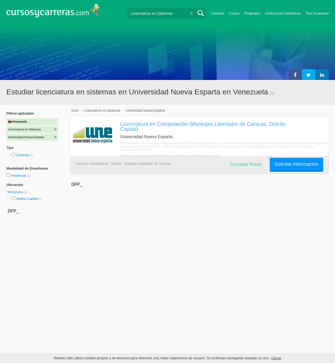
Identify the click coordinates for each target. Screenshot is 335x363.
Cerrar (276, 358)
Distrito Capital (26, 199)
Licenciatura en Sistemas (102, 110)
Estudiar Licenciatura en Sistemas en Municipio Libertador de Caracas (170, 155)
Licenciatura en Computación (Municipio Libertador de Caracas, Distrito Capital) (203, 126)
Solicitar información (296, 164)
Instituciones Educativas (283, 13)
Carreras (217, 13)
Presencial (19, 176)
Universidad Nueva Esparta (145, 110)
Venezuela (16, 192)
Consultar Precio (246, 164)
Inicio (75, 110)
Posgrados (252, 13)
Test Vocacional (317, 13)
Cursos (234, 13)
